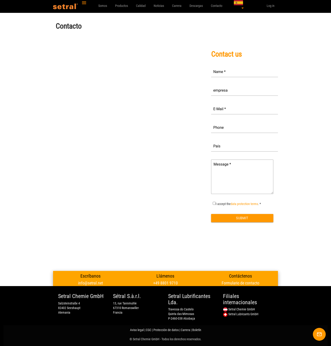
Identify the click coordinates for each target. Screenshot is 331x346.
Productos (121, 6)
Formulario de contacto (240, 283)
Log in (270, 6)
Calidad (141, 6)
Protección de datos (166, 330)
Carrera (176, 6)
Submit (242, 218)
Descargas (196, 6)
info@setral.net (90, 283)
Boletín (196, 330)
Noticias (159, 6)
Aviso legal (137, 330)
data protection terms (244, 204)
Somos (102, 6)
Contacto (216, 6)
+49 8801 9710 (165, 283)
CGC (148, 330)
